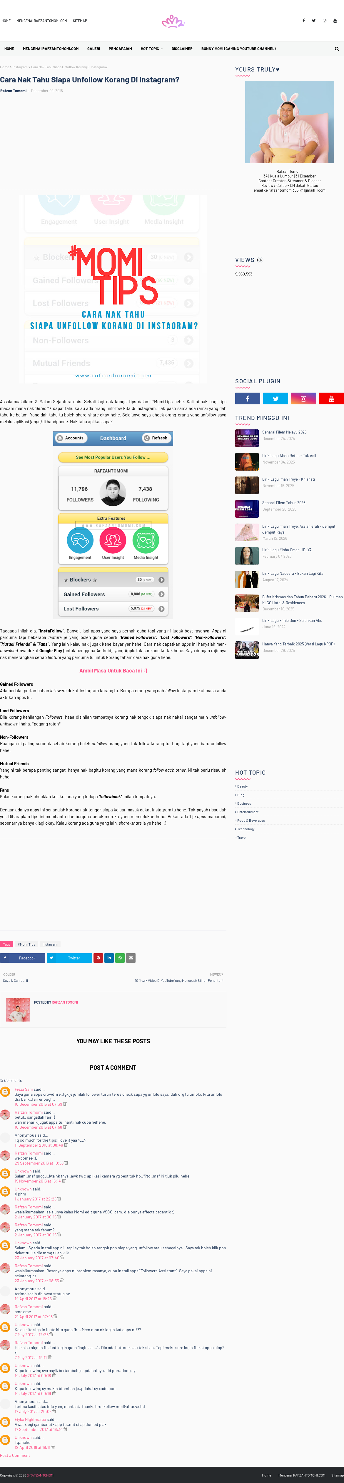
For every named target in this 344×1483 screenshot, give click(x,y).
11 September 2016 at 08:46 (39, 1144)
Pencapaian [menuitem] (120, 48)
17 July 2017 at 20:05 (33, 1411)
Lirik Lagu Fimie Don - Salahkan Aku (292, 620)
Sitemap (80, 21)
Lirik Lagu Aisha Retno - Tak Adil (289, 455)
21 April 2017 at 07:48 (34, 1316)
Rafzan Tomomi (13, 90)
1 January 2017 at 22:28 (36, 1198)
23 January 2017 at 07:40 (37, 1257)
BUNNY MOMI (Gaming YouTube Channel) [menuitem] (238, 48)
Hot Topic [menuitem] (150, 48)
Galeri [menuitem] (93, 48)
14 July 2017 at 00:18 (33, 1375)
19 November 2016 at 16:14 (38, 1180)
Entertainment (247, 812)
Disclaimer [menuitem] (182, 48)
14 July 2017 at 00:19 (33, 1393)
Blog (240, 795)
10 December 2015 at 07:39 (39, 1104)
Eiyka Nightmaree (30, 1419)
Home (6, 21)
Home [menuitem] (9, 48)
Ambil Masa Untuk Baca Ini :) (113, 670)
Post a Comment (15, 1455)
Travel (241, 837)
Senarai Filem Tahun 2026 (283, 502)
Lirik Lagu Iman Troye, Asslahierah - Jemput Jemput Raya (298, 529)
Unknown (23, 1170)
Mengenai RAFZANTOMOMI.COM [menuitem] (51, 48)
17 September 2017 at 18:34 (39, 1429)
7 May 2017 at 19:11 (31, 1357)
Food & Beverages (251, 820)
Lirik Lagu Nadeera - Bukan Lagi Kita (292, 573)
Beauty (242, 786)
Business (244, 803)
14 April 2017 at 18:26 (34, 1298)
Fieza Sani (24, 1089)
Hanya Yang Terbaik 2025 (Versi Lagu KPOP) (298, 644)
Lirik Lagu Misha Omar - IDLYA (287, 549)
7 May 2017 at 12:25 (32, 1334)
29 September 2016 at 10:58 (39, 1162)
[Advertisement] (116, 145)
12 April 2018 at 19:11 (33, 1447)
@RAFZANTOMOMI (40, 1475)
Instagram (20, 67)
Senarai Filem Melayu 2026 (284, 432)
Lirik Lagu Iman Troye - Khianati (288, 479)
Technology (246, 829)
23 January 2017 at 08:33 (37, 1280)
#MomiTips (26, 944)
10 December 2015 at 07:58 (39, 1127)
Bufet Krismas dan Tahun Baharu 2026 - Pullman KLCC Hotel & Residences (302, 599)
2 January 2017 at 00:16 (36, 1216)
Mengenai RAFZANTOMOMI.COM (41, 21)
